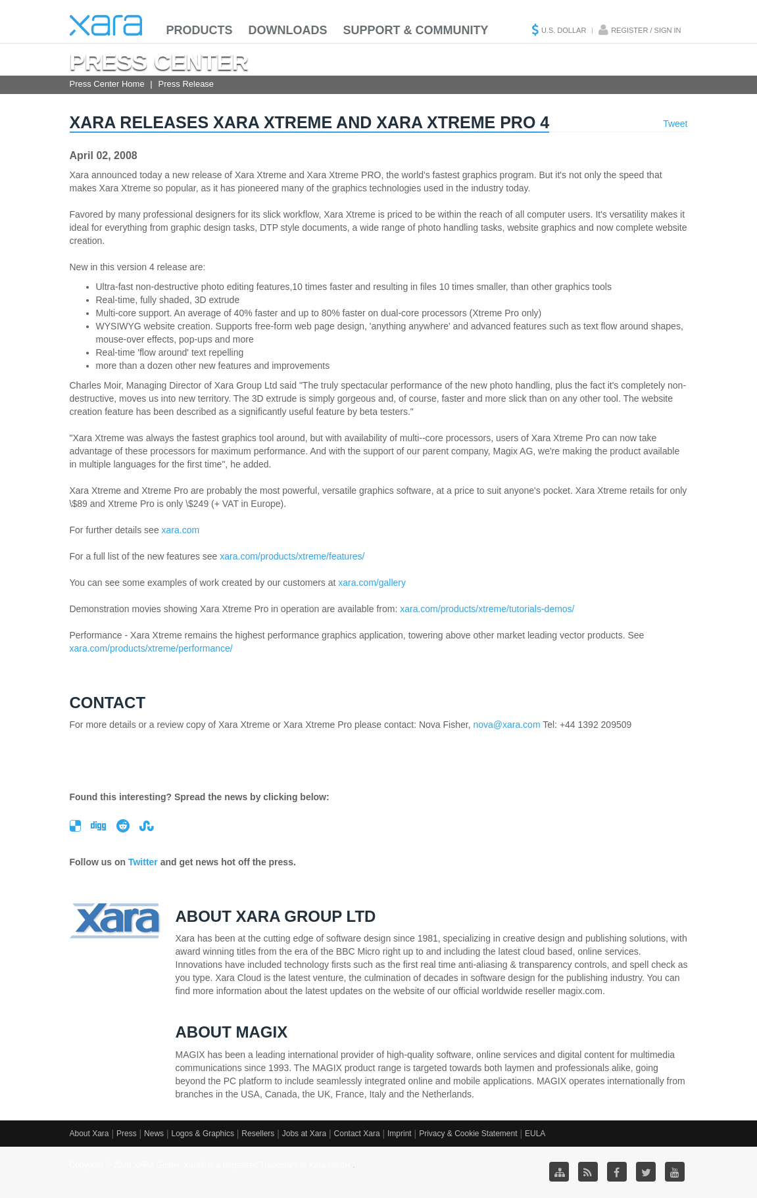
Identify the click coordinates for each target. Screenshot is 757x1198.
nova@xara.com (506, 724)
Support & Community (416, 30)
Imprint (399, 1133)
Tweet (675, 123)
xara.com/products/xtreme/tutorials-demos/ (487, 609)
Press (126, 1133)
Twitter (143, 862)
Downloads (288, 30)
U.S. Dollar (563, 30)
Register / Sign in (646, 30)
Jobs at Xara (304, 1133)
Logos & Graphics (203, 1133)
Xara (106, 25)
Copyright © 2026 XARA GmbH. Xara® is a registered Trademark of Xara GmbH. (211, 1165)
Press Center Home (107, 84)
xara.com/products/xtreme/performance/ (151, 648)
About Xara (89, 1133)
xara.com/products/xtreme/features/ (292, 556)
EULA (535, 1133)
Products (199, 30)
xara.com (181, 530)
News (154, 1133)
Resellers (257, 1133)
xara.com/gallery (372, 582)
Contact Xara (357, 1133)
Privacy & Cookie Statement (468, 1133)
